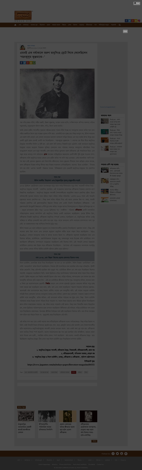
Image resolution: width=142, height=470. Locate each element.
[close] (125, 31)
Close (136, 3)
